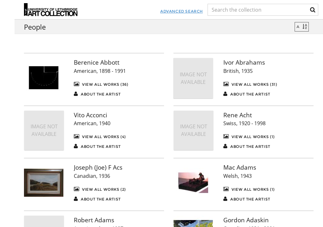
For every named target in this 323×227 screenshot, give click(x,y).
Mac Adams (239, 167)
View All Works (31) (250, 84)
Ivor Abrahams (244, 62)
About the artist (97, 93)
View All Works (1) (249, 136)
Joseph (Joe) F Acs (98, 167)
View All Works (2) (100, 189)
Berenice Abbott (97, 62)
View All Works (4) (100, 136)
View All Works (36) (101, 84)
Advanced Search (147, 11)
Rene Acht (237, 115)
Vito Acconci (90, 115)
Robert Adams (94, 220)
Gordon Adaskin (246, 220)
